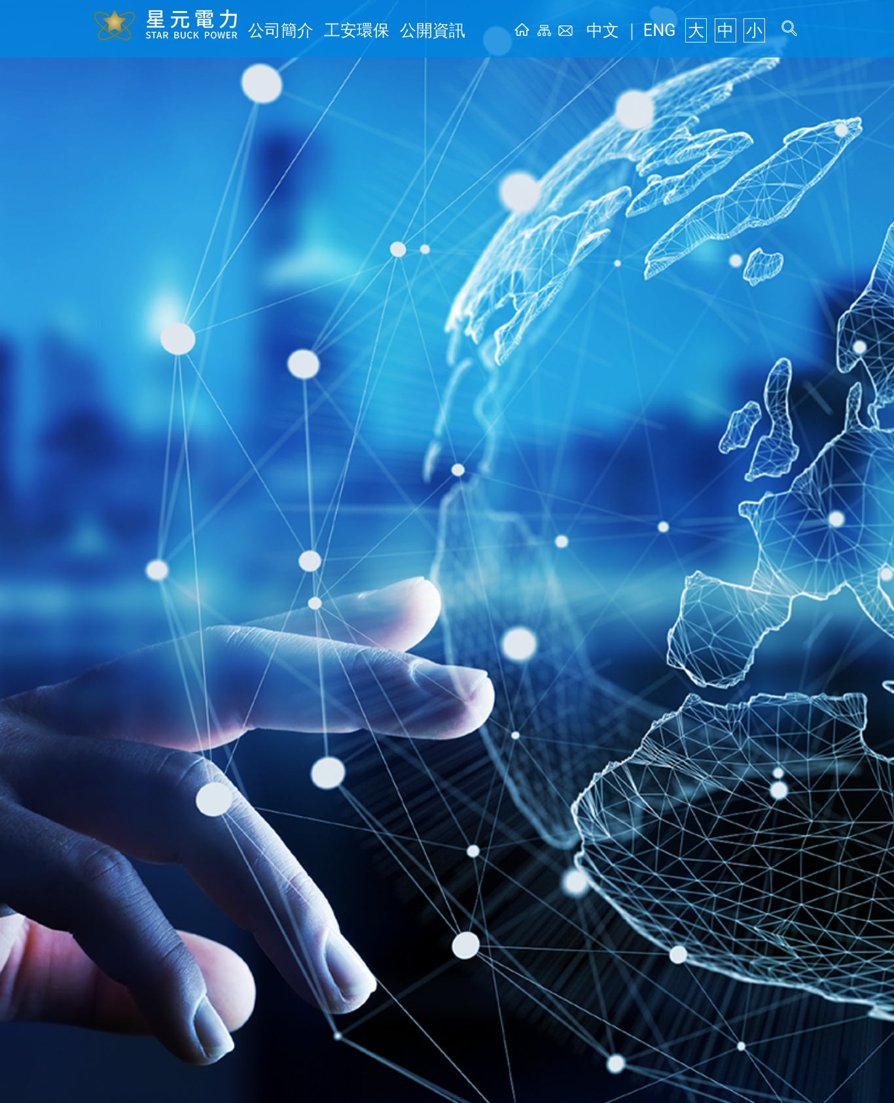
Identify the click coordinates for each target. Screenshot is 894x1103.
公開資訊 (386, 30)
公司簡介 (271, 30)
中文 (639, 30)
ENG (680, 30)
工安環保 (329, 30)
